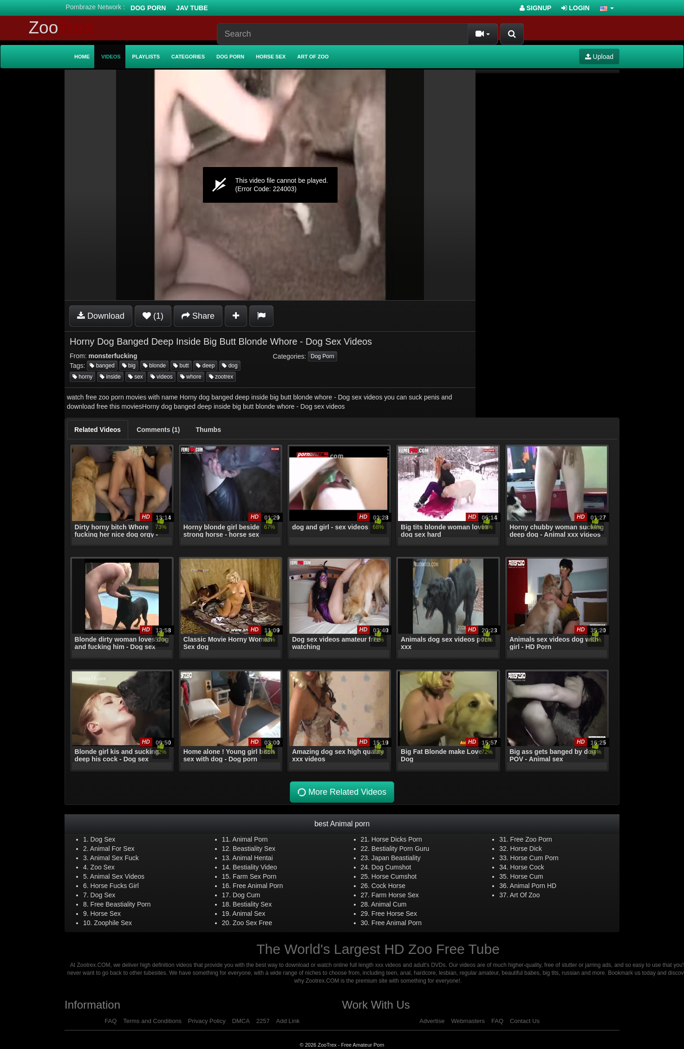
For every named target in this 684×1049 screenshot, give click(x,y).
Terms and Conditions (152, 1020)
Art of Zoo (313, 56)
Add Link (288, 1020)
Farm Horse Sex (395, 895)
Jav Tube (192, 8)
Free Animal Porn (258, 885)
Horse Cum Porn (534, 858)
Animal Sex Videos (117, 876)
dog (229, 365)
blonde (154, 365)
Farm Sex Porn (254, 876)
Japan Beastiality (396, 858)
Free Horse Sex (394, 913)
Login (575, 8)
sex (135, 376)
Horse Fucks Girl (115, 885)
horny (82, 376)
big (129, 365)
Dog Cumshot (391, 867)
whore (191, 376)
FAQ (110, 1020)
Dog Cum (246, 895)
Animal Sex (248, 913)
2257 (263, 1020)
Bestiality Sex (252, 904)
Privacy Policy (207, 1020)
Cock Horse (388, 885)
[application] (270, 185)
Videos (111, 56)
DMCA (241, 1020)
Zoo (61, 27)
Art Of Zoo (525, 895)
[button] (607, 7)
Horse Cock (527, 867)
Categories (188, 56)
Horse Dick (526, 848)
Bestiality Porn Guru (400, 848)
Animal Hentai (252, 858)
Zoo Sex (103, 867)
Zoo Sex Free (252, 923)
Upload (599, 56)
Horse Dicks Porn (396, 839)
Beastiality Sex (254, 848)
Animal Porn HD (533, 885)
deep (205, 365)
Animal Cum (388, 904)
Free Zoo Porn (531, 839)
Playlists (146, 56)
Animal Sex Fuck (114, 858)
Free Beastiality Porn (121, 904)
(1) (153, 316)
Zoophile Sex (113, 923)
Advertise (431, 1020)
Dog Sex (103, 839)
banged (102, 365)
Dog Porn (148, 8)
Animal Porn (249, 839)
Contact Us (525, 1020)
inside (110, 376)
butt (181, 365)
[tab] (97, 429)
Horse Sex (271, 56)
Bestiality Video (255, 867)
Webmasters (468, 1020)
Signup (536, 8)
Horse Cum (526, 876)
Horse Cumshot (394, 876)
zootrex (221, 376)
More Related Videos (341, 791)
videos (161, 376)
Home (82, 56)
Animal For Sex (112, 848)
